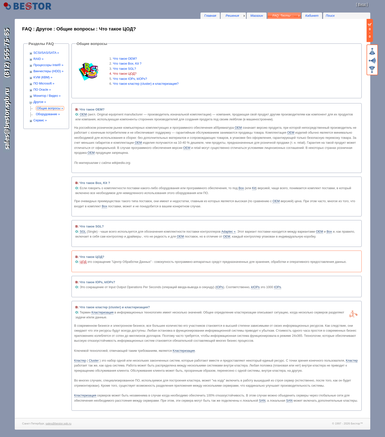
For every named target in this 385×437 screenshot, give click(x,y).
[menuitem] (233, 16)
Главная (210, 15)
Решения (232, 15)
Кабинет (312, 15)
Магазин (256, 15)
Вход (362, 4)
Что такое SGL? (124, 68)
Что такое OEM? (125, 58)
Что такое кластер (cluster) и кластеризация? (146, 83)
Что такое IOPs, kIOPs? (130, 79)
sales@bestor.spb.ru (58, 423)
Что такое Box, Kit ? (127, 63)
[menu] (233, 16)
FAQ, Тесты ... (283, 15)
